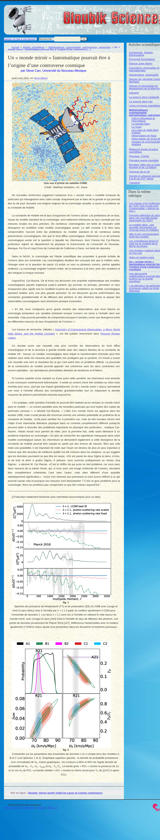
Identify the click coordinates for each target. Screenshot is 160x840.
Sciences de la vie (139, 171)
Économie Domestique (142, 59)
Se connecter (27, 807)
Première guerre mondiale (144, 160)
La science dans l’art (140, 101)
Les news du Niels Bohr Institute (145, 131)
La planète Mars (140, 123)
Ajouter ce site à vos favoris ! (20, 39)
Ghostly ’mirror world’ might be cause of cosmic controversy (65, 792)
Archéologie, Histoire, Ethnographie (141, 54)
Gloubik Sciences (136, 15)
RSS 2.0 (52, 807)
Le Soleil (136, 126)
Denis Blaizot (40, 78)
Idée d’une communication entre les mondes (144, 235)
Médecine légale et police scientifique (143, 150)
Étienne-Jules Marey (140, 63)
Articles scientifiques (34, 47)
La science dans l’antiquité (144, 97)
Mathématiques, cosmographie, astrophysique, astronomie (79, 47)
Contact (41, 807)
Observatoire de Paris (143, 135)
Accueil (15, 47)
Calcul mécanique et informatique (143, 119)
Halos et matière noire (141, 257)
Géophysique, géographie (143, 74)
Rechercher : (46, 39)
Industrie (134, 92)
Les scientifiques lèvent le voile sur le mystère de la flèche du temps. (143, 243)
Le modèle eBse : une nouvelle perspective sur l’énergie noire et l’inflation (144, 227)
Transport (134, 182)
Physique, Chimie (139, 156)
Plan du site (10, 807)
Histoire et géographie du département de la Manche (144, 87)
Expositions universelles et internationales (144, 69)
